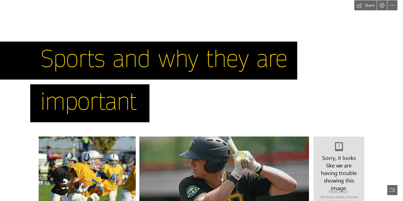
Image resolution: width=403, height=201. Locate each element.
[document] (201, 100)
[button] (365, 5)
